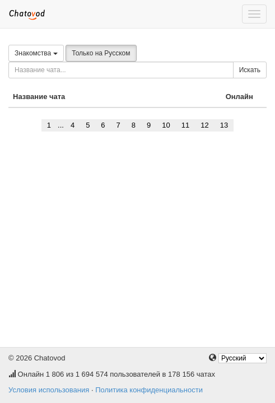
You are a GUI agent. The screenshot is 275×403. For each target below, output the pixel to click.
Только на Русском (101, 53)
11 (185, 125)
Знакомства (36, 53)
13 (224, 125)
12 (204, 125)
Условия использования (48, 390)
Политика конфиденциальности (149, 390)
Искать (249, 70)
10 (166, 125)
